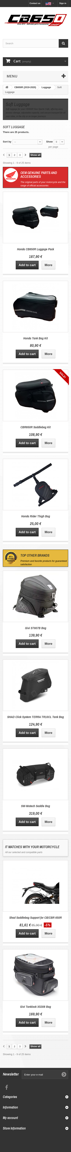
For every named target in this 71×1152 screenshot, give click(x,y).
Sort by (7, 141)
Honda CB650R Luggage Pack (35, 249)
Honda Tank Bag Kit (35, 338)
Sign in (62, 3)
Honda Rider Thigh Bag (35, 516)
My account (10, 1117)
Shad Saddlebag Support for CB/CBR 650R (35, 917)
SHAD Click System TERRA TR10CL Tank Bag (35, 717)
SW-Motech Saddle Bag (35, 806)
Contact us (35, 3)
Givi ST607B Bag (35, 628)
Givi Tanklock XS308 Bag (35, 1006)
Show (49, 141)
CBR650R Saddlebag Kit (35, 427)
